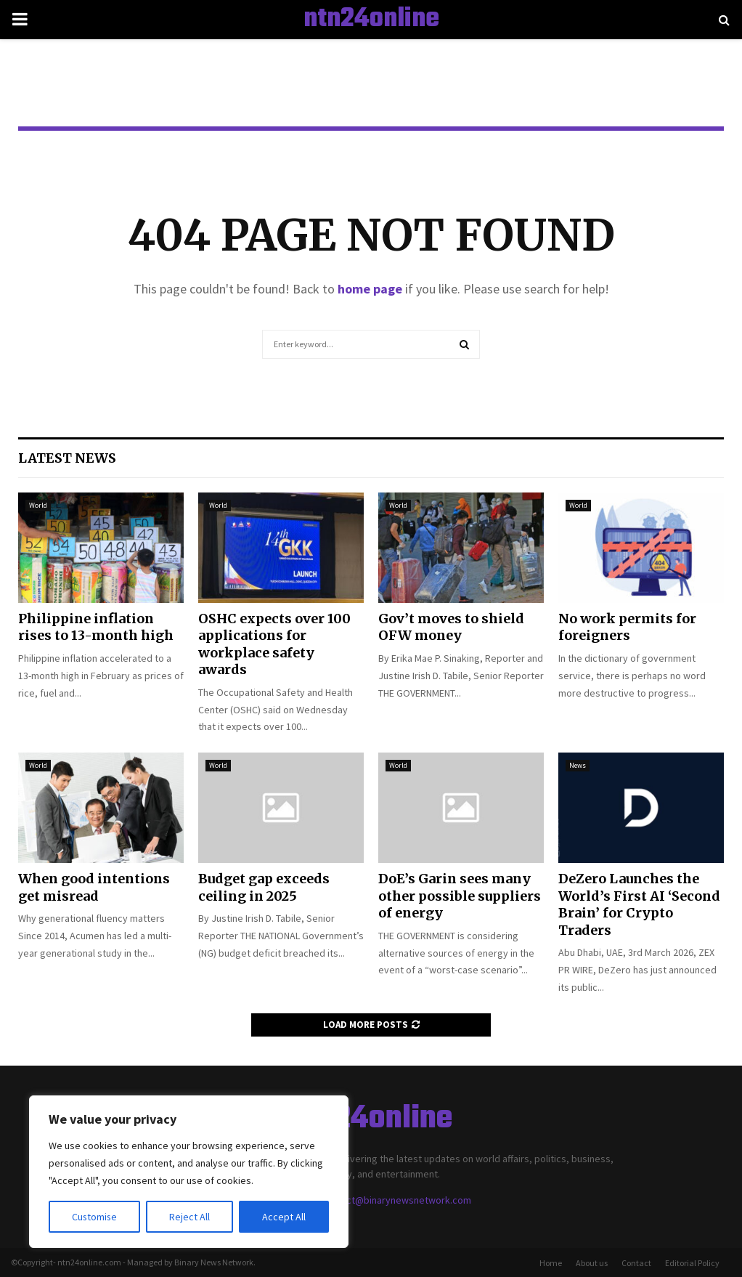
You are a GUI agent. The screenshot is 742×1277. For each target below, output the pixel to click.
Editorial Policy (692, 1262)
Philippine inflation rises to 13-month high (96, 627)
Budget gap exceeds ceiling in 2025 (264, 887)
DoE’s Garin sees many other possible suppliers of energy (459, 895)
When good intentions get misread (94, 887)
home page (370, 288)
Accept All (284, 1216)
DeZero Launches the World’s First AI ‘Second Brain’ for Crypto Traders (639, 904)
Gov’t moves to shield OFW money (451, 627)
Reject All (190, 1216)
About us (592, 1262)
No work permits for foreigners (627, 627)
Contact (636, 1262)
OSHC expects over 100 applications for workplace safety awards (274, 644)
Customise (95, 1216)
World (38, 505)
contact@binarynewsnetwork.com (396, 1200)
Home (550, 1262)
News (577, 765)
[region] (188, 1171)
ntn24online (371, 19)
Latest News (67, 458)
